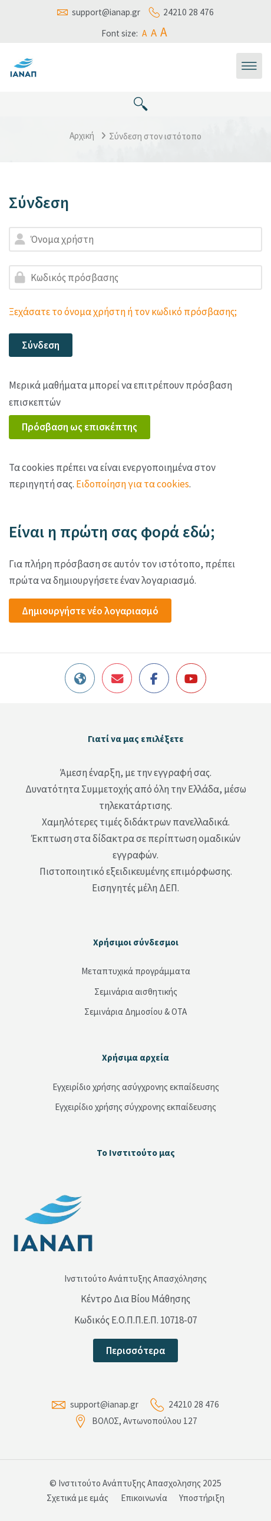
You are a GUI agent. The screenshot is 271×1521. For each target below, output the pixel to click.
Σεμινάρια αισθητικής (135, 991)
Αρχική (82, 135)
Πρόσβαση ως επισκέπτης (79, 426)
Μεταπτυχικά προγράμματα (135, 971)
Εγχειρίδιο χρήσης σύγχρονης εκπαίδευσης (135, 1106)
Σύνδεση (41, 345)
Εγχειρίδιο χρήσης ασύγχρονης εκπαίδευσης (135, 1086)
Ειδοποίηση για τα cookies (132, 483)
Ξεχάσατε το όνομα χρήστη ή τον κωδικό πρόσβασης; (123, 311)
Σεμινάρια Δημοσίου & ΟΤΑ (135, 1011)
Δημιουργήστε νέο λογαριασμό (90, 610)
